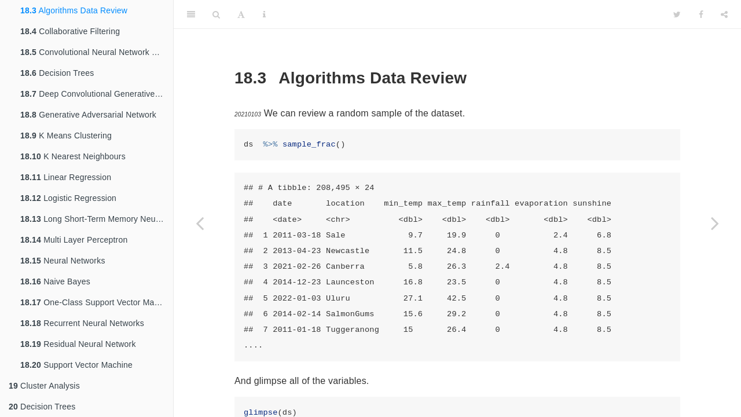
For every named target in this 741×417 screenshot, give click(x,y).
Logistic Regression (68, 198)
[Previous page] (200, 223)
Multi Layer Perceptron (73, 239)
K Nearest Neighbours (73, 156)
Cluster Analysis (44, 385)
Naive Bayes (55, 281)
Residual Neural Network (78, 344)
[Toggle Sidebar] (191, 14)
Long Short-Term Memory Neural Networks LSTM (96, 219)
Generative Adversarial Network (88, 114)
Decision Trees (57, 73)
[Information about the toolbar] (264, 14)
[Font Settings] (241, 14)
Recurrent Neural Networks (82, 323)
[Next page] (715, 223)
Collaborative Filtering (70, 31)
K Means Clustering (66, 135)
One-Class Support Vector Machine (96, 302)
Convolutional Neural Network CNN (95, 52)
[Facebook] (701, 14)
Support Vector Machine (76, 365)
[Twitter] (677, 14)
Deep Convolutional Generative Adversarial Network (96, 93)
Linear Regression (65, 177)
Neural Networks (62, 260)
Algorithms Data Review (73, 10)
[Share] (724, 14)
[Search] (216, 14)
